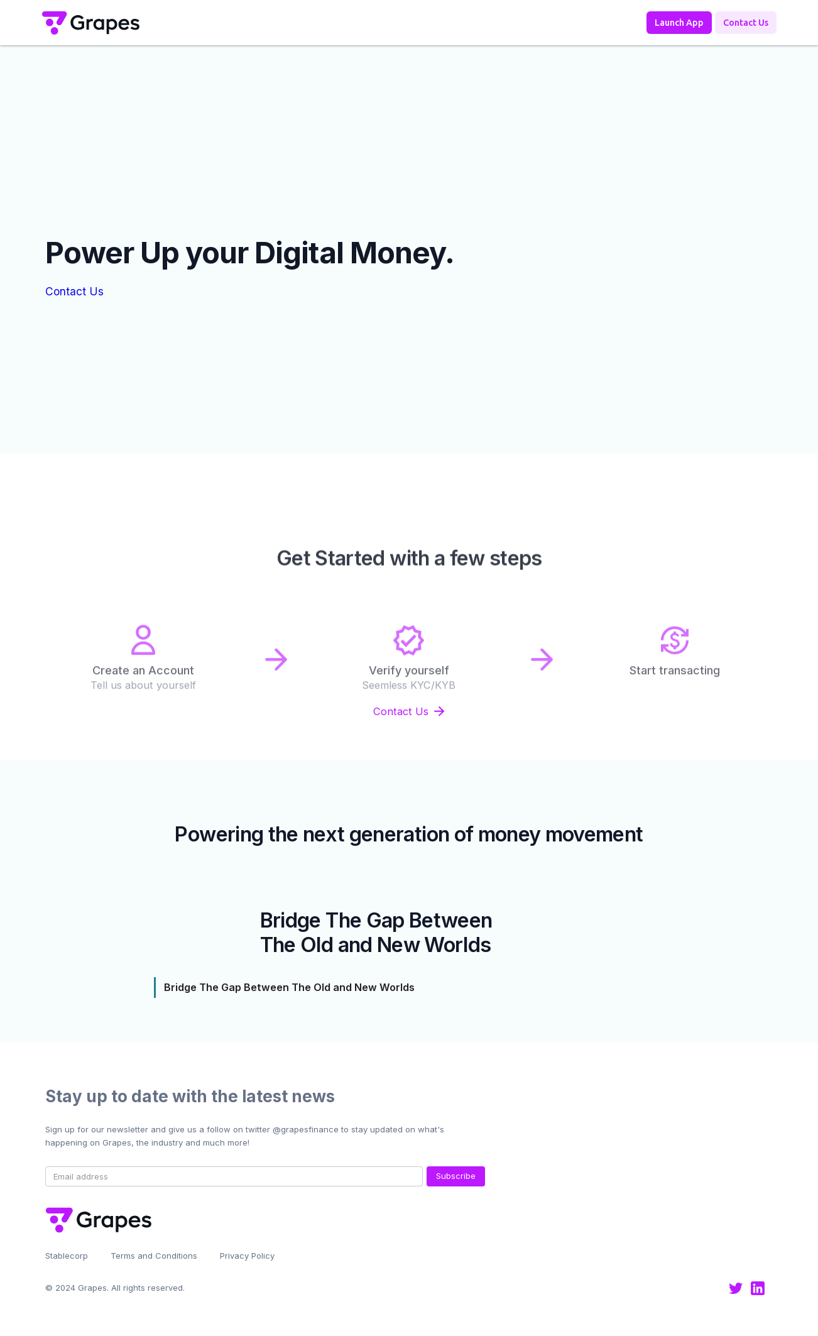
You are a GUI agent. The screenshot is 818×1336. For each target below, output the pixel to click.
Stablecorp (66, 1256)
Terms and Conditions (154, 1256)
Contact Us (74, 291)
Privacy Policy (247, 1256)
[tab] (409, 987)
